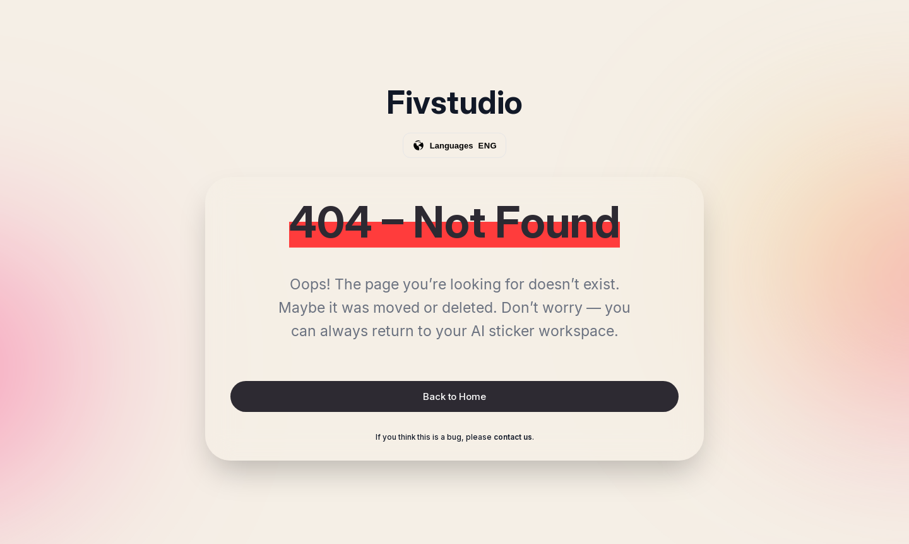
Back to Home (454, 396)
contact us (513, 437)
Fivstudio (454, 102)
